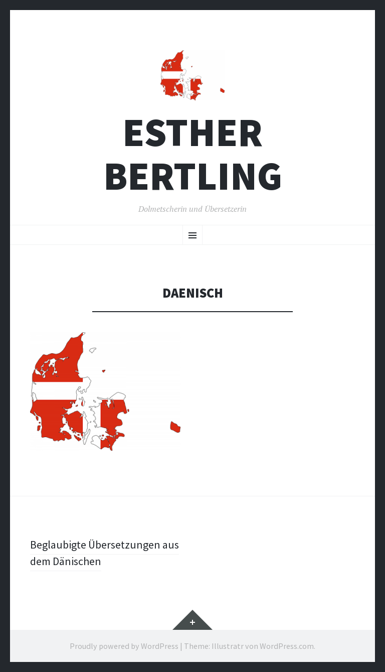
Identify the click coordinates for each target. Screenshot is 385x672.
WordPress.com (287, 646)
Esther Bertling (192, 154)
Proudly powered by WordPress (124, 646)
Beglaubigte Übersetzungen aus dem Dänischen (104, 552)
